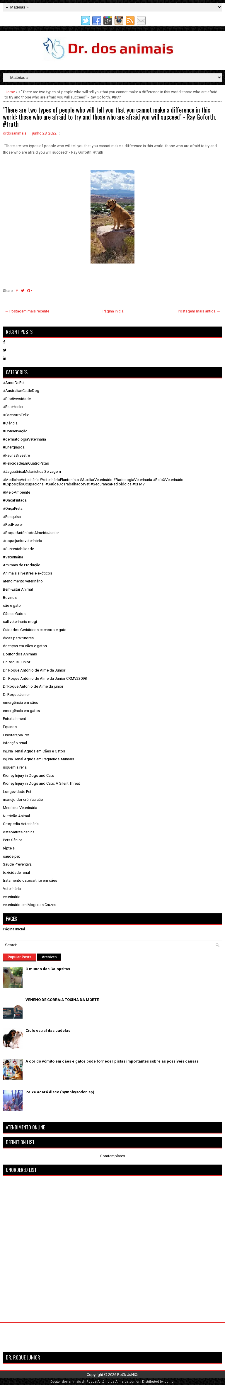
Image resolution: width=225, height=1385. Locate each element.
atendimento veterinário (23, 581)
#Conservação (15, 431)
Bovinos (10, 597)
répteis (9, 848)
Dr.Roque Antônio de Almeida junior (33, 686)
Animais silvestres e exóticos (27, 573)
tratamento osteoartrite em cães (30, 880)
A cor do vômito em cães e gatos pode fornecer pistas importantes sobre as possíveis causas (112, 1061)
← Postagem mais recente (27, 311)
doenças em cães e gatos (25, 646)
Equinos (10, 727)
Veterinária (12, 888)
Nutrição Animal (16, 816)
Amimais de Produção (21, 565)
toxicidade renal (16, 872)
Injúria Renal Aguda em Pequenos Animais (38, 759)
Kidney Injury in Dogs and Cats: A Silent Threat (41, 783)
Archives (49, 957)
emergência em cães (20, 702)
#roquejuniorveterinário (22, 540)
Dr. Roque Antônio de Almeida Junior (34, 670)
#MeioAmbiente (16, 492)
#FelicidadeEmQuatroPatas (26, 463)
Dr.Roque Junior (16, 694)
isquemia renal (15, 767)
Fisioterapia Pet (16, 735)
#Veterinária (13, 557)
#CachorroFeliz (16, 415)
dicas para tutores (18, 638)
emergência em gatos (21, 710)
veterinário (12, 897)
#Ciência (10, 423)
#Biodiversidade (17, 399)
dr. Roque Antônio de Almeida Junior (110, 1382)
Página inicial (114, 311)
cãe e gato (12, 605)
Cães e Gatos (14, 613)
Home (10, 92)
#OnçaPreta (13, 508)
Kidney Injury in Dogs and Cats (28, 775)
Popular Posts (19, 957)
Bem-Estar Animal (18, 589)
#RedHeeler (13, 524)
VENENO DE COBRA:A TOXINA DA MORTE (62, 999)
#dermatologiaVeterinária (24, 439)
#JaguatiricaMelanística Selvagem (32, 471)
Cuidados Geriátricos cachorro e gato (35, 630)
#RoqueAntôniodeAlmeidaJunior (31, 533)
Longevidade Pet (17, 791)
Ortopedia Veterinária (21, 824)
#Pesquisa (12, 516)
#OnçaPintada (15, 500)
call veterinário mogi (20, 621)
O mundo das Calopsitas (47, 969)
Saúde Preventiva (17, 864)
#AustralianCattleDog (21, 390)
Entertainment (14, 718)
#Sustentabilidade (18, 549)
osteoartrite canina (19, 832)
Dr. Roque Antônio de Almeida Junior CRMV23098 (45, 678)
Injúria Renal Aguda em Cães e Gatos (34, 751)
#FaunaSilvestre (16, 455)
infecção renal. (15, 743)
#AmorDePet (14, 382)
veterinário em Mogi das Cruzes (29, 905)
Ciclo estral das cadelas (47, 1030)
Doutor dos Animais (20, 654)
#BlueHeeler (13, 407)
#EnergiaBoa (14, 447)
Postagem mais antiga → (199, 311)
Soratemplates (112, 1156)
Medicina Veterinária (20, 807)
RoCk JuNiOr (128, 1374)
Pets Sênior (12, 840)
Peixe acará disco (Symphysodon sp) (59, 1092)
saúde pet (11, 856)
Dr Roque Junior (16, 662)
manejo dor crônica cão (23, 799)
